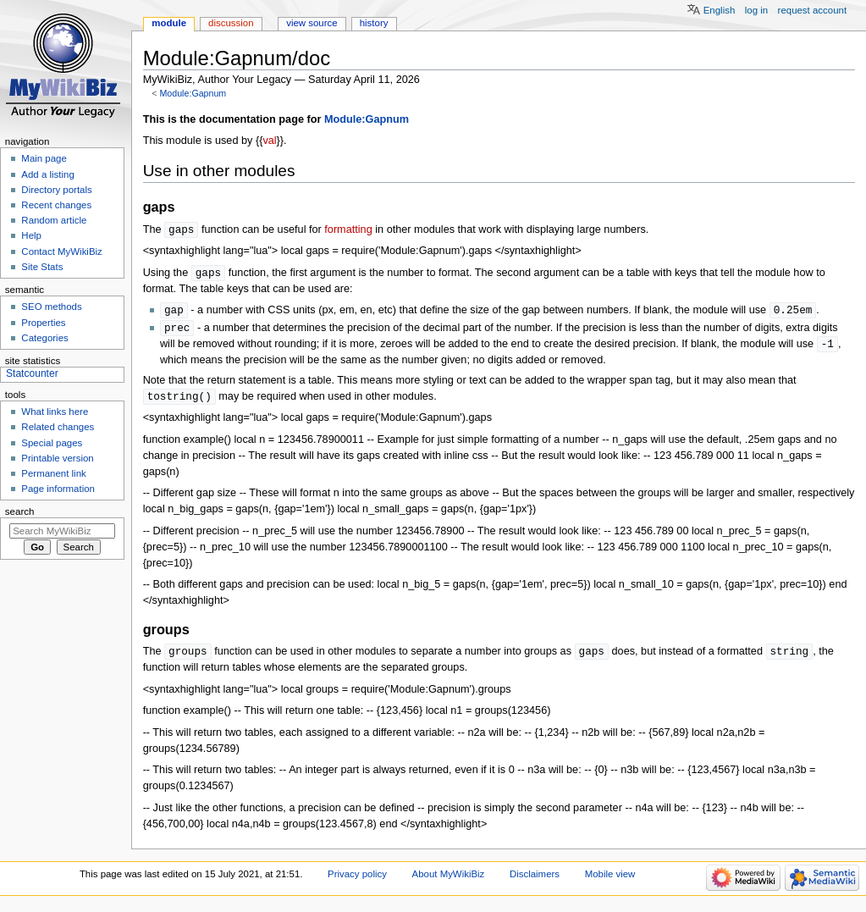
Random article (53, 220)
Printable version (57, 458)
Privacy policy (357, 880)
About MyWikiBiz (448, 880)
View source (311, 23)
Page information (58, 489)
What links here (54, 411)
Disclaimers (535, 880)
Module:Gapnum (192, 93)
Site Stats (42, 267)
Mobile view (610, 880)
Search (20, 511)
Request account (812, 10)
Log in (756, 10)
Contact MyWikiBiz (61, 251)
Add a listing (47, 174)
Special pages (51, 443)
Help (31, 235)
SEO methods (51, 306)
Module (169, 23)
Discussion (230, 23)
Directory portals (56, 190)
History (374, 23)
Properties (43, 323)
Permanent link (53, 473)
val (269, 140)
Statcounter (32, 373)
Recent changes (56, 205)
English (719, 10)
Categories (44, 338)
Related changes (57, 427)
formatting (348, 230)
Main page (44, 158)
